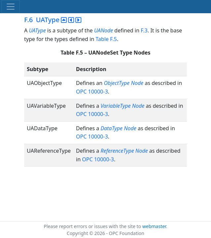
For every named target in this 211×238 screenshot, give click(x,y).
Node (137, 83)
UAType (37, 30)
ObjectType (117, 83)
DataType (112, 128)
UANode (103, 30)
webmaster (154, 226)
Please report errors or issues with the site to (93, 226)
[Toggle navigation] (10, 6)
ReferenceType (117, 150)
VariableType (116, 105)
